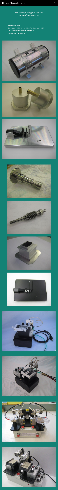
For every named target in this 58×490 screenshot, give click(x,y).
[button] (2, 3)
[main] (29, 13)
